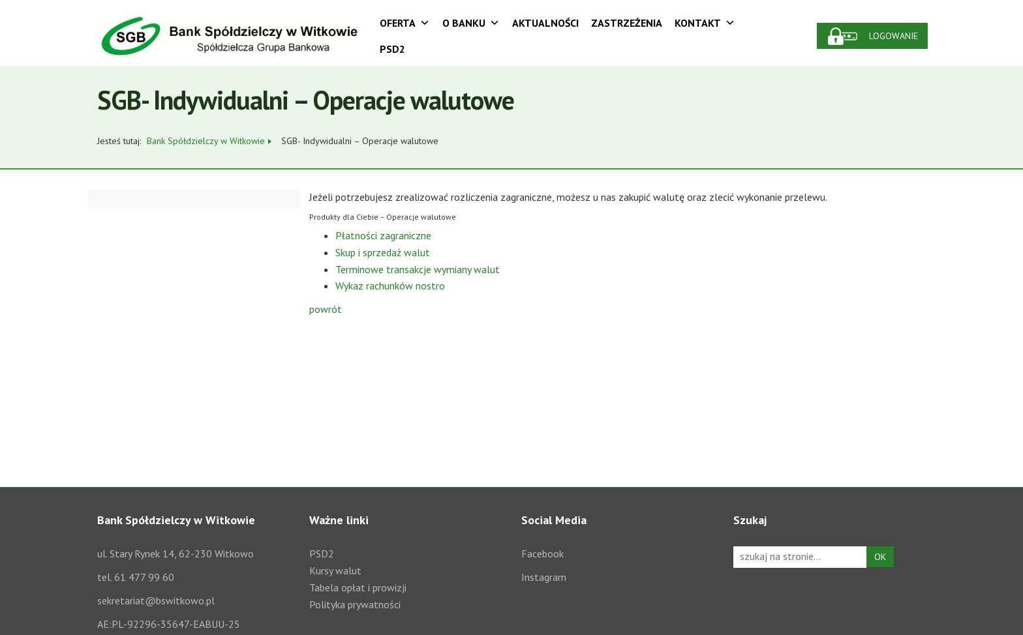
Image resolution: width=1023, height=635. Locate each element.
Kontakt (705, 23)
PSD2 (392, 48)
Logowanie (893, 36)
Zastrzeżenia (626, 22)
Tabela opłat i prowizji (357, 587)
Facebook (542, 553)
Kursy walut (335, 570)
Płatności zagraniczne (383, 235)
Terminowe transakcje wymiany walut (417, 269)
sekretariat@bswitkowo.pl (156, 600)
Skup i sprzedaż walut (382, 252)
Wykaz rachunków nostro (390, 285)
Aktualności (545, 22)
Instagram (543, 576)
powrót (325, 309)
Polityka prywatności (355, 604)
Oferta (405, 23)
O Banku (471, 23)
